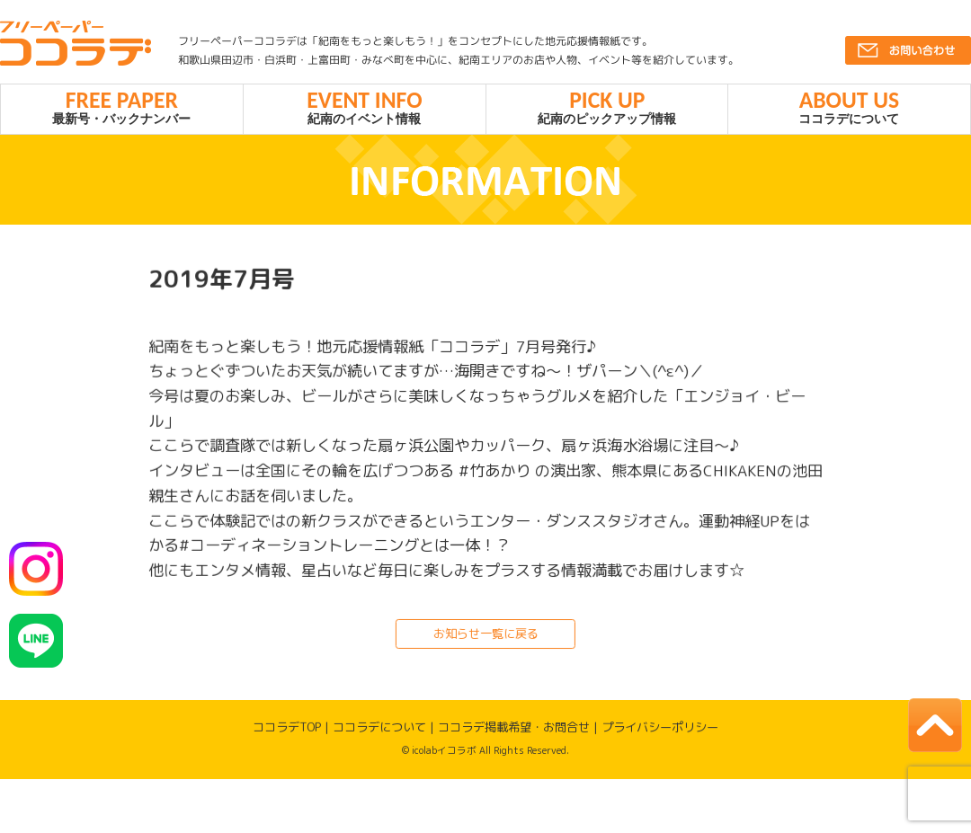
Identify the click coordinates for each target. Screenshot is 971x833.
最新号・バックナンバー (122, 109)
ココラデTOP (287, 733)
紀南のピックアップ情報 (607, 109)
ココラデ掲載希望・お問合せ (514, 733)
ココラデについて (849, 109)
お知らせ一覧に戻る (485, 640)
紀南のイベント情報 (365, 109)
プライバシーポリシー (659, 733)
